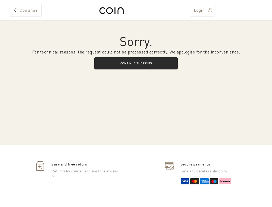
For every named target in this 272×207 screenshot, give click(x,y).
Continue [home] (28, 10)
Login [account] (199, 10)
